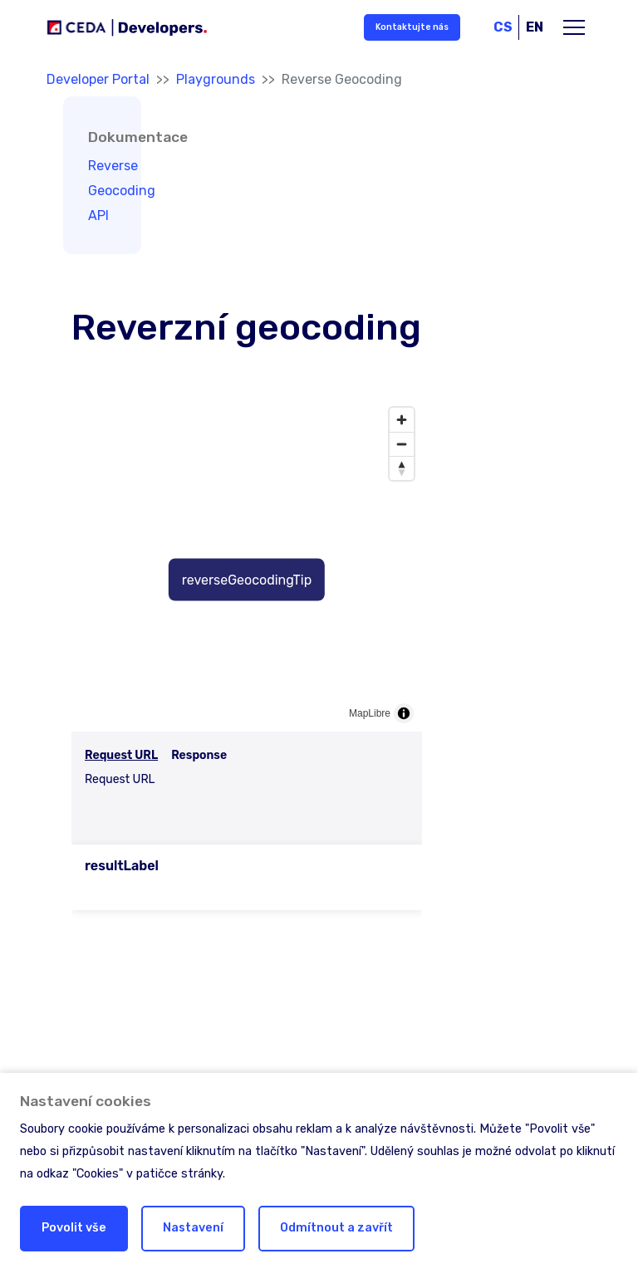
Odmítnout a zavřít (336, 1228)
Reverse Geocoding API (121, 191)
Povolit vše (74, 1228)
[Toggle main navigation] (574, 27)
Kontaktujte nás (412, 27)
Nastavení (193, 1228)
